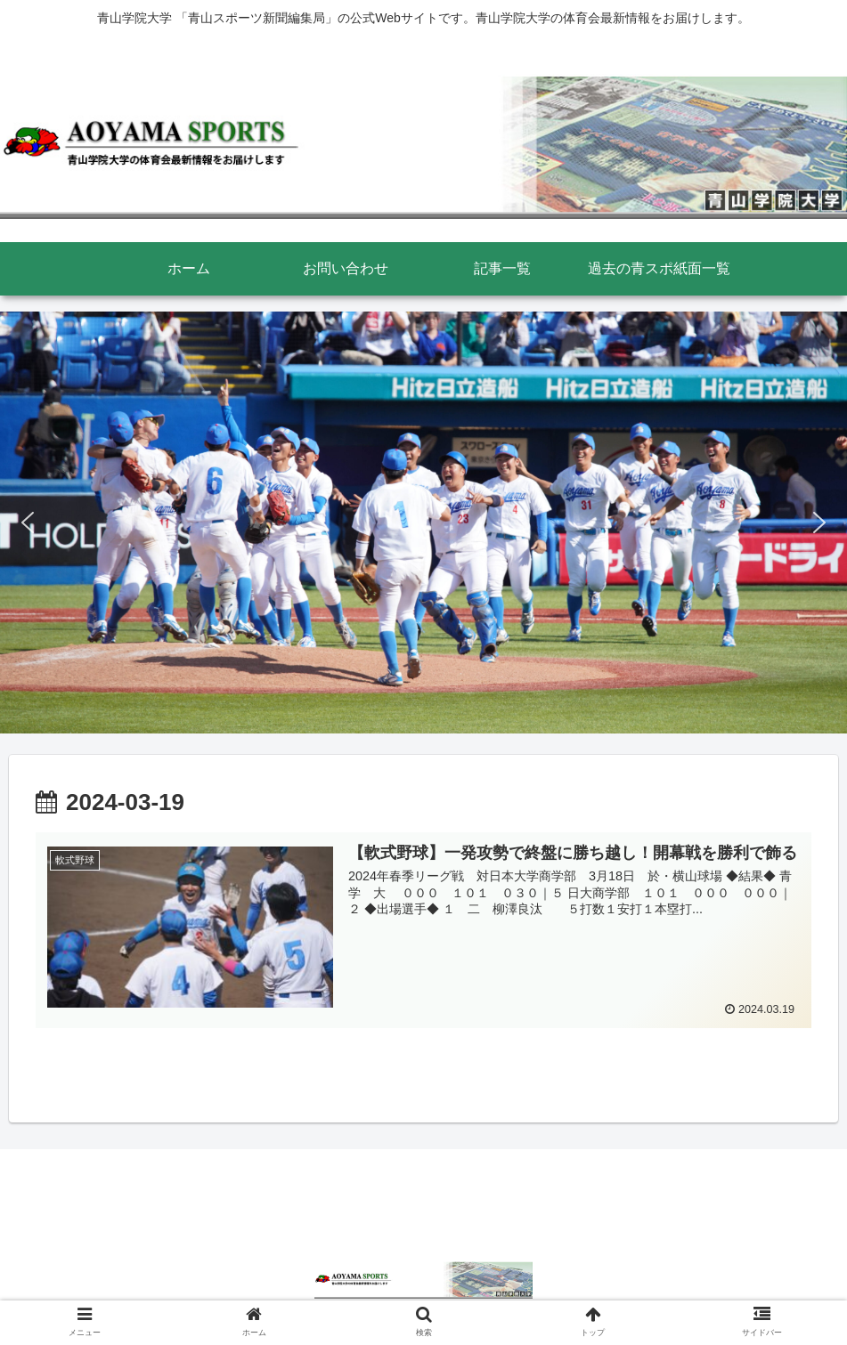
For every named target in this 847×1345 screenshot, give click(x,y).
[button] (27, 522)
